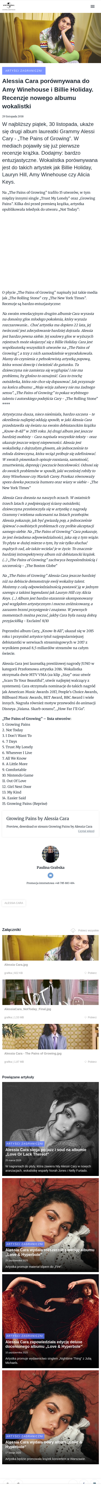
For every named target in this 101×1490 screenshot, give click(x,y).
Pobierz (90, 973)
